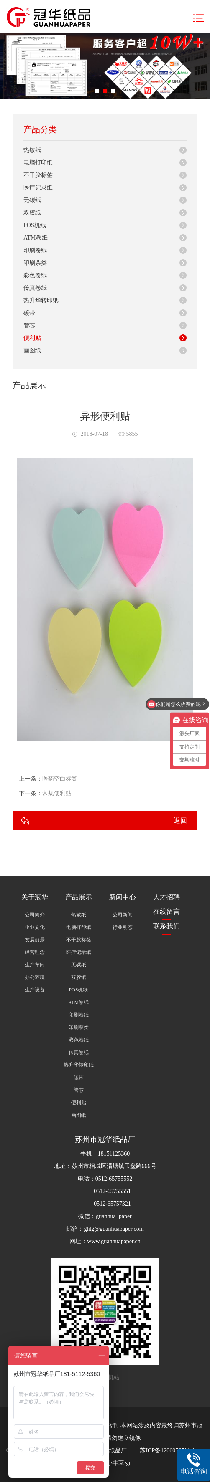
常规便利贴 (57, 793)
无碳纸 (32, 200)
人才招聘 (166, 896)
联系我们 (166, 926)
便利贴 (32, 338)
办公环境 (35, 977)
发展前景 (35, 940)
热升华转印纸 (41, 300)
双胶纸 (32, 213)
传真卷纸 (35, 288)
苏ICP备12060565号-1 (167, 1450)
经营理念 (35, 952)
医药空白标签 (59, 779)
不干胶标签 (38, 175)
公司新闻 (123, 915)
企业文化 (35, 927)
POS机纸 (34, 225)
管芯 (29, 325)
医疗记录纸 (38, 188)
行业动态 (123, 927)
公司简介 (35, 915)
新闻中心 (122, 896)
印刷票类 (35, 263)
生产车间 (35, 965)
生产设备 (35, 990)
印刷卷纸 (35, 250)
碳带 (29, 313)
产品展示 (78, 896)
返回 (180, 820)
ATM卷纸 (35, 238)
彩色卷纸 (35, 275)
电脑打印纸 (38, 162)
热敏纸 (32, 150)
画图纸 (32, 350)
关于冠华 (34, 896)
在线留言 (166, 911)
